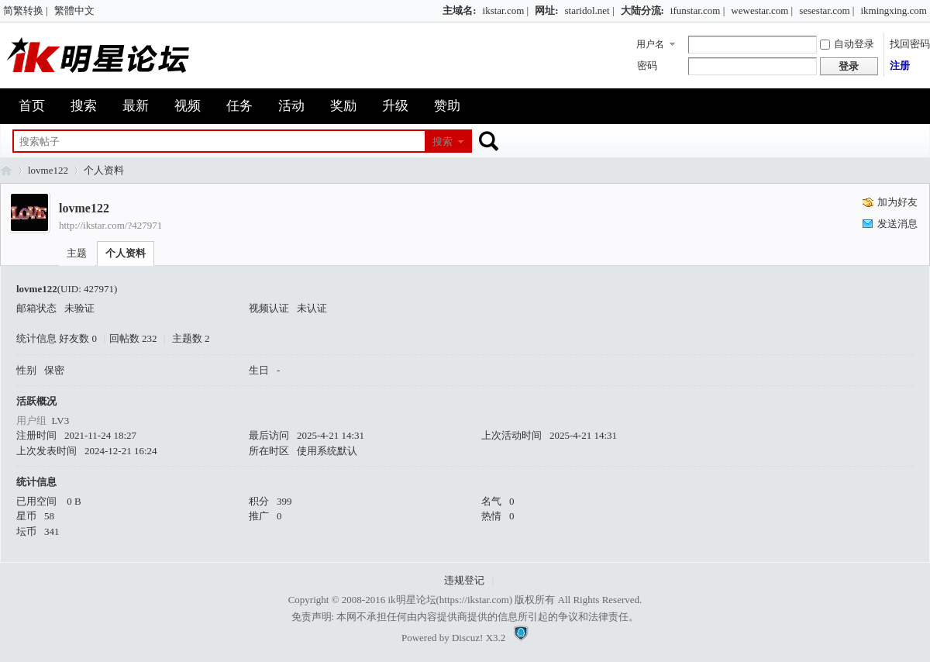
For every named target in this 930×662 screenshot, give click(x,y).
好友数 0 (78, 338)
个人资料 (125, 253)
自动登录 (847, 44)
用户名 (650, 44)
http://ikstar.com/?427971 (110, 225)
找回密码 (910, 44)
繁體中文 (74, 10)
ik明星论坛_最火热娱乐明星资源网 (6, 170)
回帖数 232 (133, 338)
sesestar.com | (826, 10)
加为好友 (897, 202)
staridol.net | (590, 10)
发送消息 (897, 223)
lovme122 (48, 170)
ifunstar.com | (697, 10)
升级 (395, 105)
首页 (32, 105)
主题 (77, 253)
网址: (546, 10)
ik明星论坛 (412, 599)
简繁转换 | (25, 10)
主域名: (459, 10)
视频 (187, 105)
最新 (135, 105)
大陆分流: (642, 10)
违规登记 (464, 580)
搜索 (84, 105)
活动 (291, 105)
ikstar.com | (506, 10)
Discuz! (467, 637)
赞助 (447, 105)
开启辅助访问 (435, 11)
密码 (647, 65)
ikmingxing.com (893, 10)
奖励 (343, 105)
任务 (239, 105)
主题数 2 (191, 338)
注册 (900, 65)
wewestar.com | (762, 10)
